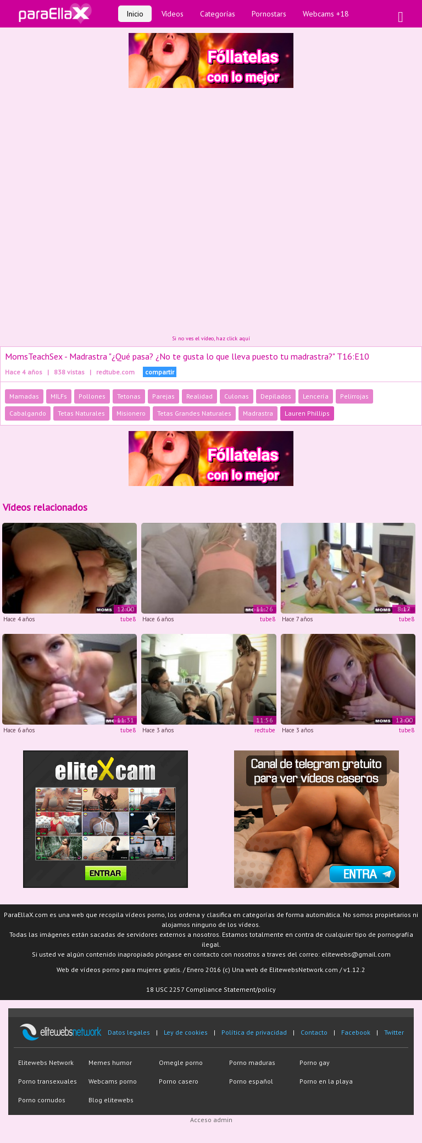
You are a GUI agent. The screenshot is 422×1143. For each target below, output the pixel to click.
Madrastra (258, 413)
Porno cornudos (41, 1100)
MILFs (59, 396)
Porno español (251, 1081)
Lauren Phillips (307, 413)
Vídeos (173, 14)
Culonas (236, 396)
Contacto (314, 1032)
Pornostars (269, 14)
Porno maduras (252, 1062)
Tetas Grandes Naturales (194, 413)
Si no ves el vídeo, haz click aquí (211, 338)
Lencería (316, 396)
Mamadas (24, 396)
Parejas (163, 396)
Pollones (92, 396)
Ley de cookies (186, 1032)
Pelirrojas (354, 396)
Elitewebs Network (46, 1062)
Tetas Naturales (81, 413)
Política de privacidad (254, 1032)
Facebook (355, 1032)
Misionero (131, 413)
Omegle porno (181, 1062)
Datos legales (129, 1032)
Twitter (394, 1032)
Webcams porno (112, 1081)
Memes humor (110, 1062)
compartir (159, 372)
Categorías (217, 14)
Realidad (199, 396)
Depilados (275, 396)
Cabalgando (27, 413)
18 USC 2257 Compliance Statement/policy (211, 989)
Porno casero (178, 1081)
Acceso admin (211, 1120)
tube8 (128, 619)
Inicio (134, 14)
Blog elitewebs (111, 1100)
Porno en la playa (326, 1081)
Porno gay (314, 1062)
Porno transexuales (47, 1081)
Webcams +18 (326, 14)
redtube (264, 730)
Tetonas (129, 396)
